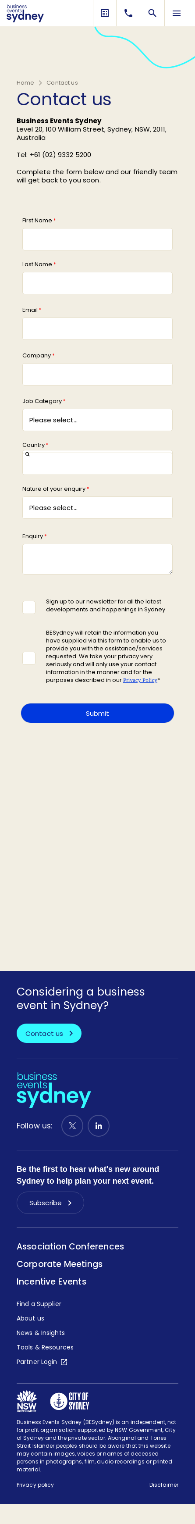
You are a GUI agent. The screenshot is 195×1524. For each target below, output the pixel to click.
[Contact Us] (128, 13)
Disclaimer (163, 1484)
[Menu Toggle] (176, 13)
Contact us (62, 83)
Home (26, 83)
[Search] (152, 13)
